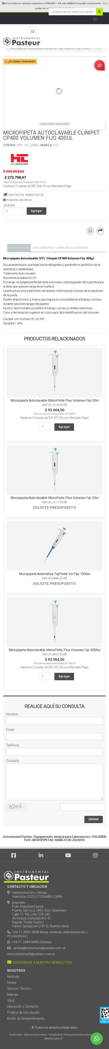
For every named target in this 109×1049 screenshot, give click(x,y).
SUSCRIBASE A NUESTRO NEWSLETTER (39, 962)
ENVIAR (94, 819)
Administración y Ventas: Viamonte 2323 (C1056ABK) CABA (34, 895)
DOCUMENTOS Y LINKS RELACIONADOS (60, 247)
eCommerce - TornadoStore (48, 1034)
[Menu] (32, 31)
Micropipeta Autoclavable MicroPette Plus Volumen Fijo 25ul (54, 498)
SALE (11, 1000)
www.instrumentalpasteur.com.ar (31, 954)
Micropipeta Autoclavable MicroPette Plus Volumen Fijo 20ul (54, 400)
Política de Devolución (23, 1012)
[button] (95, 19)
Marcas (12, 994)
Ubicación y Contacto (23, 1006)
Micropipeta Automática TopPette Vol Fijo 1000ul (54, 574)
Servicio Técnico (19, 989)
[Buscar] (99, 12)
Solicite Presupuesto (54, 508)
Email (10, 730)
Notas (11, 983)
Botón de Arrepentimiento (26, 1018)
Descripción (19, 247)
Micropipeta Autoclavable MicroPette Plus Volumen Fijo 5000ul (54, 650)
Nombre (12, 714)
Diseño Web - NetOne (20, 1034)
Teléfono (12, 745)
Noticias (13, 977)
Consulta (12, 761)
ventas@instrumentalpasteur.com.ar (38, 948)
